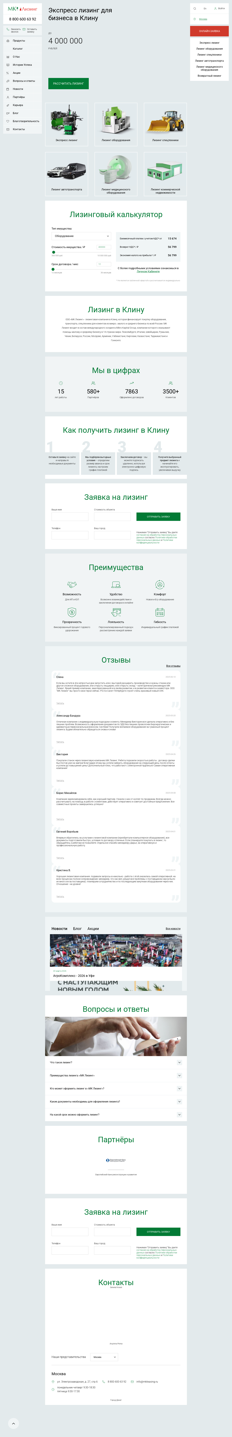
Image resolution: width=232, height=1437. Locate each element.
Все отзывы (173, 665)
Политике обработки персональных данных (156, 538)
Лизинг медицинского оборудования (209, 68)
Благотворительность (26, 121)
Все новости (173, 928)
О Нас (16, 56)
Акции (16, 72)
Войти (221, 8)
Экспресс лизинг (209, 42)
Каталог (18, 48)
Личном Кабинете (148, 271)
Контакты (19, 129)
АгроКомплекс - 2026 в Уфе (74, 976)
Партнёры (19, 97)
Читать (60, 703)
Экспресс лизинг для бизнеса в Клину (80, 14)
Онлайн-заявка (209, 31)
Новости (18, 89)
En (205, 8)
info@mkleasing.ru (147, 1381)
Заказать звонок (16, 30)
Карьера (18, 105)
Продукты (19, 40)
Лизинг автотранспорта (209, 60)
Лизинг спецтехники (209, 54)
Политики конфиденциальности (154, 541)
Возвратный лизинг (209, 75)
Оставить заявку (32, 30)
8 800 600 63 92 (22, 19)
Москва (203, 19)
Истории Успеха (22, 64)
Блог (16, 113)
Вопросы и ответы (24, 80)
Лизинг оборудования (209, 48)
